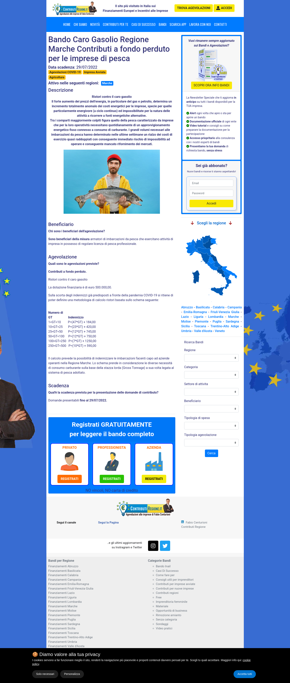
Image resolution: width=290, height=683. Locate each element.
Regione (190, 350)
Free (159, 597)
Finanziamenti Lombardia (65, 602)
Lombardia (215, 317)
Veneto (220, 331)
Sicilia (185, 326)
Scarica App (178, 24)
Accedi (211, 203)
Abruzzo (187, 307)
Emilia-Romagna (195, 312)
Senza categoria (166, 619)
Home (66, 24)
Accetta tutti (244, 674)
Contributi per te (115, 24)
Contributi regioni (167, 593)
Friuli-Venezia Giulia (225, 312)
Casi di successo (143, 24)
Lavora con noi (200, 24)
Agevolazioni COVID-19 (65, 72)
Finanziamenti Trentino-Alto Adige (70, 637)
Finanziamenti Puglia (62, 619)
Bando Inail (163, 566)
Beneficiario (192, 401)
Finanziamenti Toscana (63, 633)
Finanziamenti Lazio (61, 593)
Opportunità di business (171, 610)
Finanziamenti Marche (63, 606)
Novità (95, 24)
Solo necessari (45, 674)
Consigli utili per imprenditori (175, 579)
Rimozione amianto (168, 615)
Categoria (191, 367)
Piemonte (201, 321)
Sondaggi (162, 624)
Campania (234, 307)
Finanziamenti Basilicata (64, 571)
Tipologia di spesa (197, 418)
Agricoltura (57, 77)
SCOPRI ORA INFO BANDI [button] (211, 85)
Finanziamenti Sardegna (64, 624)
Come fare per (165, 575)
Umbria (186, 331)
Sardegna (232, 321)
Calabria (218, 307)
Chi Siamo (80, 24)
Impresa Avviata (94, 72)
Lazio (185, 317)
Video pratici (164, 628)
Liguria (198, 317)
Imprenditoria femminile (171, 602)
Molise (186, 321)
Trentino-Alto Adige (224, 326)
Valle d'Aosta (203, 331)
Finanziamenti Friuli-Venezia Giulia (70, 588)
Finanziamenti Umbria (62, 642)
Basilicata (203, 307)
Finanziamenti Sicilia (61, 628)
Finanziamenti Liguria (62, 597)
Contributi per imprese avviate (175, 584)
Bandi (162, 24)
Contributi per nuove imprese (175, 588)
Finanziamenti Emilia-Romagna (68, 584)
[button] (224, 8)
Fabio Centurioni (196, 522)
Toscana (200, 326)
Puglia (217, 321)
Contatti (220, 24)
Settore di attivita (196, 384)
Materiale (162, 606)
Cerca (211, 453)
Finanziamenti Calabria (63, 575)
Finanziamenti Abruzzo (63, 566)
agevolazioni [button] (193, 8)
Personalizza (72, 674)
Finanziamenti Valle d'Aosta (66, 646)
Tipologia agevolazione (200, 435)
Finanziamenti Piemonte (64, 615)
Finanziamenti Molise (62, 610)
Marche (107, 83)
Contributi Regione (193, 527)
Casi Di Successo (167, 571)
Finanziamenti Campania (64, 579)
